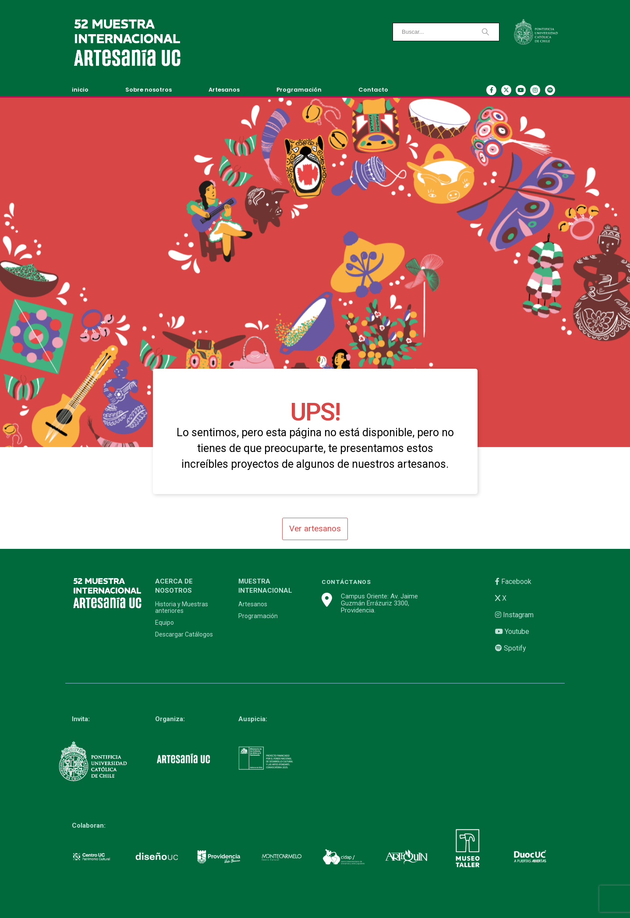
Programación (299, 89)
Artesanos (224, 89)
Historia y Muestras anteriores (181, 607)
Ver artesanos (315, 528)
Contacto (373, 89)
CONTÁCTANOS (346, 581)
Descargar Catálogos (184, 634)
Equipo (164, 622)
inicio (80, 89)
